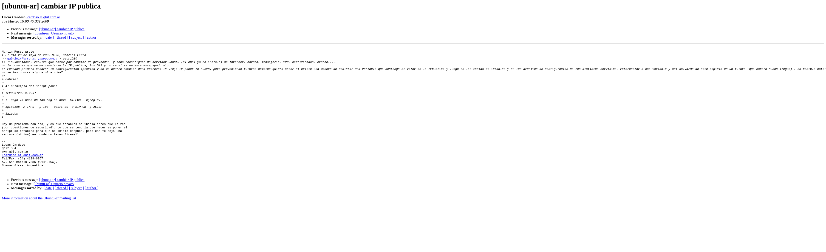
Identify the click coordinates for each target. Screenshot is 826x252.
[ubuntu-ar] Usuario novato (54, 33)
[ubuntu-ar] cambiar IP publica (62, 29)
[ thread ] (61, 37)
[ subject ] (76, 37)
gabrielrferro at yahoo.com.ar (33, 61)
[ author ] (92, 37)
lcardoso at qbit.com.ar (43, 17)
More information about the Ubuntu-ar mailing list (39, 223)
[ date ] (48, 37)
